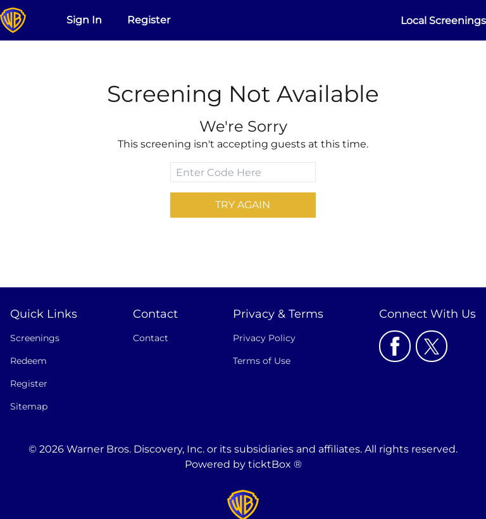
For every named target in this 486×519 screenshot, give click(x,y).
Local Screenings (443, 21)
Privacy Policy (264, 338)
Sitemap (28, 406)
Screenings (34, 338)
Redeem (28, 360)
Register (148, 20)
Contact (150, 338)
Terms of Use (261, 360)
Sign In (84, 20)
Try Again (242, 205)
